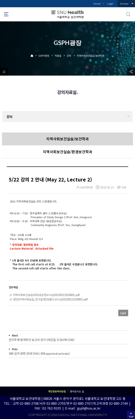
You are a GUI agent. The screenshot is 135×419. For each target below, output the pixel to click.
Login (110, 3)
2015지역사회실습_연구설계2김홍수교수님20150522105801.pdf (50, 299)
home (4, 72)
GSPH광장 (43, 55)
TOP (131, 416)
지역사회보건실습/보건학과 (90, 55)
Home (97, 3)
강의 (69, 55)
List (123, 313)
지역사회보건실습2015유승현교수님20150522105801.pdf (46, 295)
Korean (124, 3)
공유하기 (131, 72)
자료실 (58, 55)
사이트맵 (6, 14)
